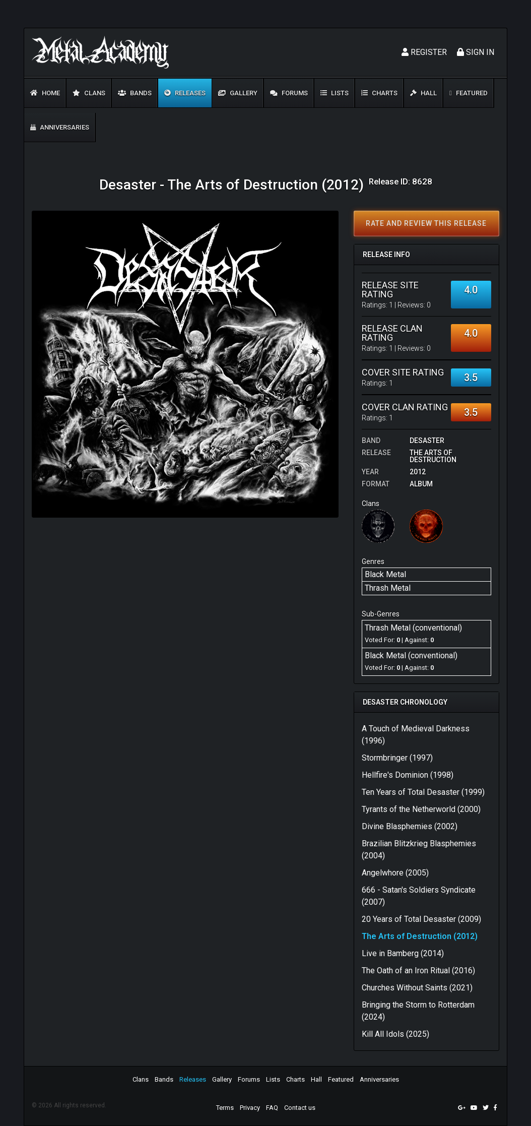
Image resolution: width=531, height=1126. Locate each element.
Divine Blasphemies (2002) (409, 826)
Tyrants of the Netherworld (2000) (421, 809)
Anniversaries (59, 127)
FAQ (272, 1107)
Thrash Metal (388, 588)
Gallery (237, 93)
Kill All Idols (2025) (395, 1034)
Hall (423, 93)
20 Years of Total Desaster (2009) (421, 919)
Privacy (250, 1107)
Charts (379, 93)
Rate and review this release (426, 223)
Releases (185, 93)
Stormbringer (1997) (397, 758)
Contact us (299, 1107)
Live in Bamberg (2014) (403, 953)
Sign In (475, 52)
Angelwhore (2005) (395, 873)
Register (424, 52)
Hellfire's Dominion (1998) (407, 775)
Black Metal (385, 574)
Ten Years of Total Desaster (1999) (423, 792)
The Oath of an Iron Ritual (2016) (418, 970)
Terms (225, 1107)
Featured (468, 93)
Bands (135, 93)
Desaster (427, 440)
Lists (334, 93)
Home (45, 93)
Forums (289, 93)
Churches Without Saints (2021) (417, 987)
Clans (89, 93)
